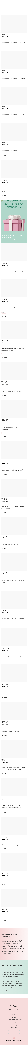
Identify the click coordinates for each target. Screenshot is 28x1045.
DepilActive (4, 46)
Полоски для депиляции (8, 917)
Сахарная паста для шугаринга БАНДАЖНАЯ (10, 151)
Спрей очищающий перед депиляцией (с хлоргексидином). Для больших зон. (13, 768)
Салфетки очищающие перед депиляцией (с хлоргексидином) (13, 507)
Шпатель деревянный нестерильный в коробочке (12, 581)
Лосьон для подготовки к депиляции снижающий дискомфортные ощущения (13, 390)
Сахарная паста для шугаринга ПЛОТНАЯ (13, 42)
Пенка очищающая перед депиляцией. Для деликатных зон (12, 349)
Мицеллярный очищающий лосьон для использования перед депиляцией (12, 469)
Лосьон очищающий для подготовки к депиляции (12, 308)
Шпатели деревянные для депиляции (12, 845)
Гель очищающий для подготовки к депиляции (11, 428)
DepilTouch (4, 660)
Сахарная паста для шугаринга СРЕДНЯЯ (13, 78)
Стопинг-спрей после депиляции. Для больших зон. (12, 693)
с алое (3, 312)
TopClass (3, 548)
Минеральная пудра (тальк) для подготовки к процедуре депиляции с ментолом (12, 189)
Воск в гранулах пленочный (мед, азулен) (13, 656)
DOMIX (3, 884)
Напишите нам (14, 1032)
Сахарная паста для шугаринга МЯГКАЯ (12, 114)
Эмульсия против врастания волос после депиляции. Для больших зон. (13, 730)
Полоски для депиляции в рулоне (11, 881)
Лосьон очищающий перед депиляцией (13, 271)
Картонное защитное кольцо (9, 544)
